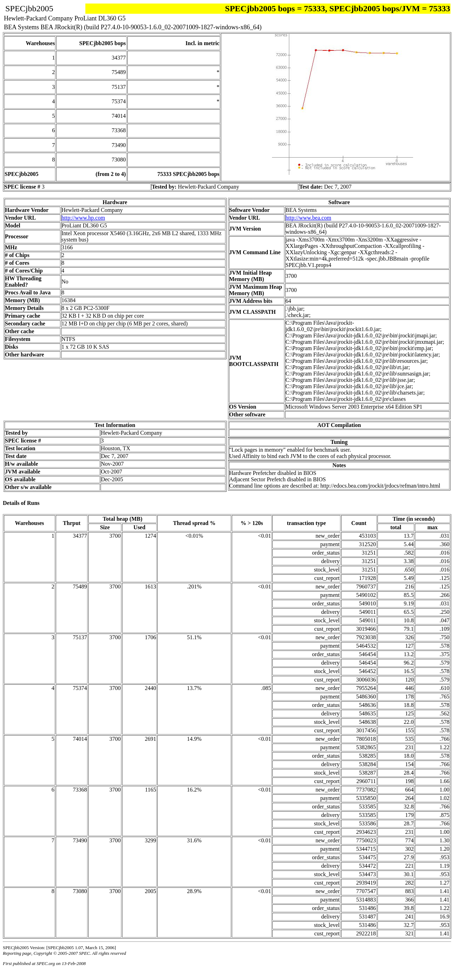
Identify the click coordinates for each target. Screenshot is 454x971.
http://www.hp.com (83, 218)
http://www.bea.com (308, 218)
